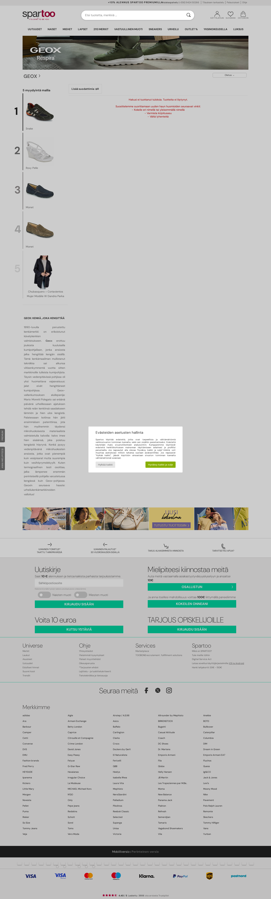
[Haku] (188, 15)
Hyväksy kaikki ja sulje (160, 464)
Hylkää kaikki (105, 464)
